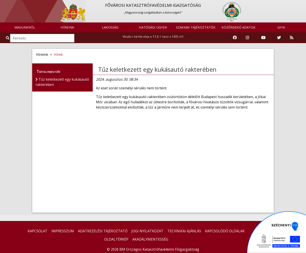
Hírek (58, 54)
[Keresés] (42, 38)
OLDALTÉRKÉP (116, 239)
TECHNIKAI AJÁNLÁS (184, 231)
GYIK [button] (281, 27)
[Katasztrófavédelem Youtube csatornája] (263, 38)
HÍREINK (67, 27)
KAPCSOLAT (37, 231)
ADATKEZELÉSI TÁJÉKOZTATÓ (103, 231)
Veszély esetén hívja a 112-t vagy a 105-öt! (153, 36)
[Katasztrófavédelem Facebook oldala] (234, 38)
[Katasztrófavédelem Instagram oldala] (247, 38)
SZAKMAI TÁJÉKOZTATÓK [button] (195, 27)
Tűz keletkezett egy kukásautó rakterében (157, 69)
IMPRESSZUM (62, 231)
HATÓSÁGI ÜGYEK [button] (153, 27)
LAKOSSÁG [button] (110, 27)
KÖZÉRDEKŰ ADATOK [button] (239, 27)
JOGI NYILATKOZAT (147, 231)
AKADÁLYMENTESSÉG (150, 239)
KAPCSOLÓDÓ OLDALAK (225, 231)
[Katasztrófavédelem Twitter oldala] (279, 38)
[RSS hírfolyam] (291, 38)
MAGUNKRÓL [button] (24, 27)
